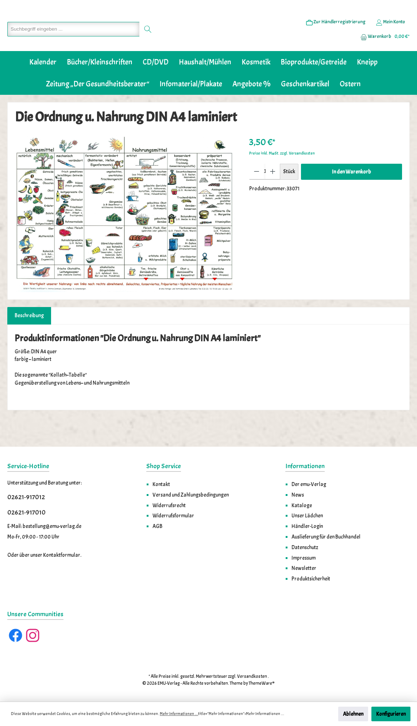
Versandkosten (252, 677)
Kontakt (161, 484)
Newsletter (303, 568)
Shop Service (163, 466)
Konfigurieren (391, 714)
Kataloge (301, 505)
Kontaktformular (61, 555)
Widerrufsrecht (169, 505)
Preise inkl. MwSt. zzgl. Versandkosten (282, 175)
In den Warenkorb (351, 194)
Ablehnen (353, 714)
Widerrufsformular (173, 516)
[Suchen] (145, 40)
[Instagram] (32, 636)
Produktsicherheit (310, 579)
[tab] (29, 338)
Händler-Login (307, 526)
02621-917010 (26, 512)
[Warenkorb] (383, 47)
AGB (157, 526)
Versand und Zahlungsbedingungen (190, 495)
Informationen (305, 466)
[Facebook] (15, 636)
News (297, 495)
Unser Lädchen (307, 516)
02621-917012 (26, 497)
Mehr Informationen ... (179, 713)
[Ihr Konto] (390, 33)
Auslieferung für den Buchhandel (325, 536)
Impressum (303, 558)
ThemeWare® (262, 684)
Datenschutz (304, 547)
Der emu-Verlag (308, 484)
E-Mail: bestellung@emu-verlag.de (44, 526)
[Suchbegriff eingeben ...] (72, 40)
